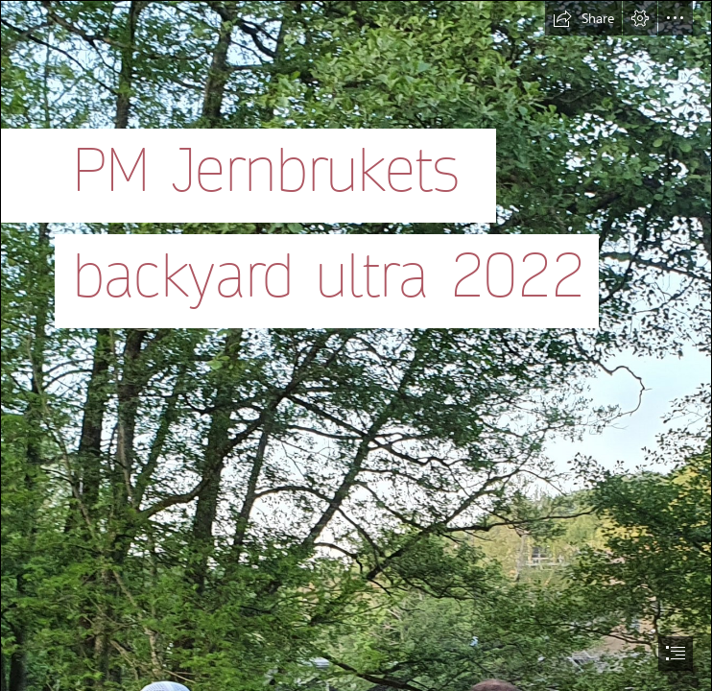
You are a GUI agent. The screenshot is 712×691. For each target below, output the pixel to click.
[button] (583, 18)
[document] (356, 345)
